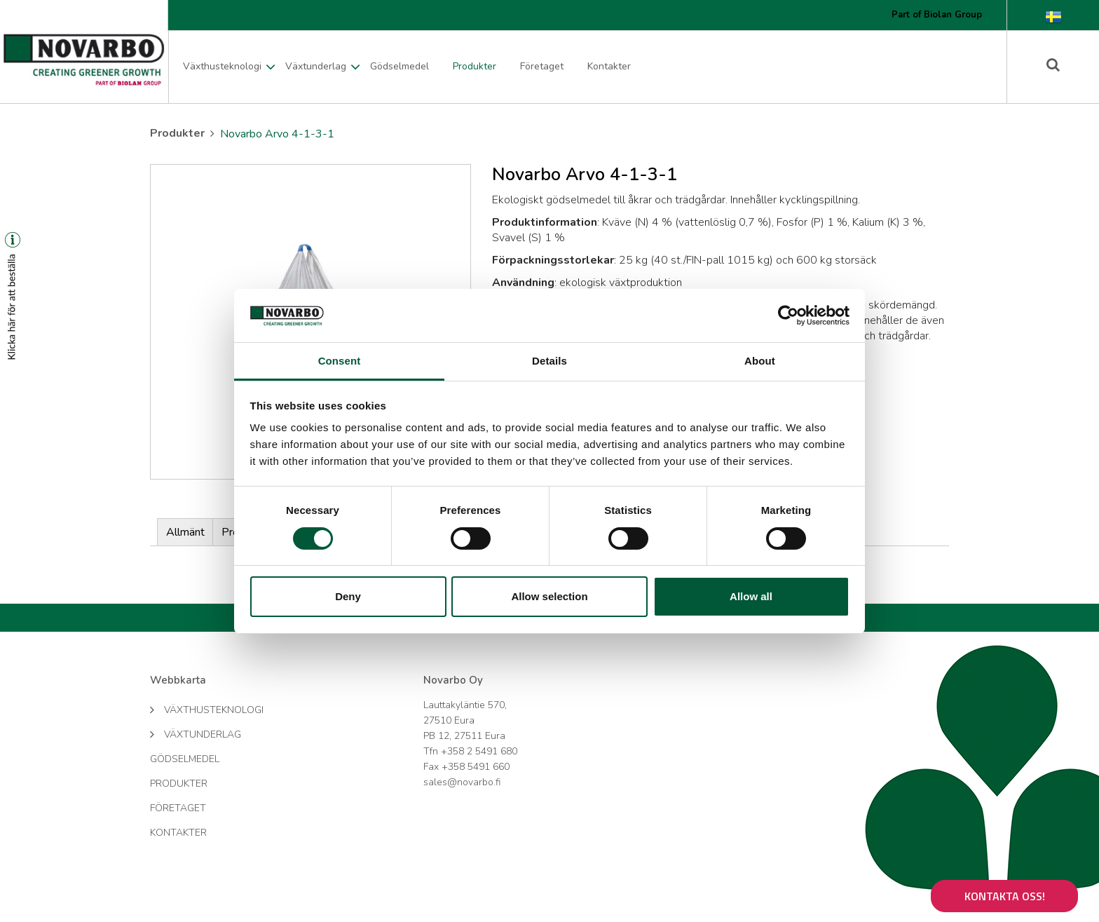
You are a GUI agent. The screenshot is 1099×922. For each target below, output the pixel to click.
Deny (348, 596)
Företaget (542, 66)
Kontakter (609, 66)
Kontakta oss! (1004, 896)
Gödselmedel (399, 66)
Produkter (474, 66)
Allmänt (185, 532)
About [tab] (759, 361)
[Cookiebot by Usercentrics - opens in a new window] (788, 315)
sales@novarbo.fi (461, 782)
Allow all (751, 596)
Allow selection (549, 596)
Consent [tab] (339, 361)
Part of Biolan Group (937, 14)
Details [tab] (549, 361)
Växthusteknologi (222, 66)
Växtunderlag (315, 66)
